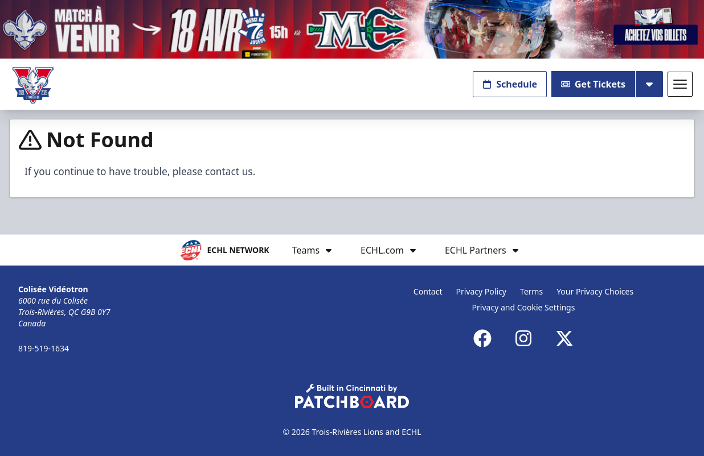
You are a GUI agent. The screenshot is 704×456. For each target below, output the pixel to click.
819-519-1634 (43, 348)
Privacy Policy (481, 291)
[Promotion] (352, 29)
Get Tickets (593, 84)
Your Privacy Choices (594, 291)
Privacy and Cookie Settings (523, 307)
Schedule (509, 84)
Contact (428, 291)
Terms (531, 291)
